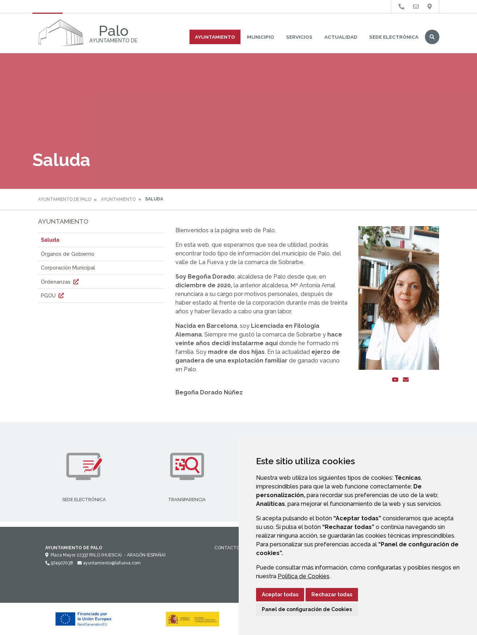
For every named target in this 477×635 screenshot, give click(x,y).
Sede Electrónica (393, 37)
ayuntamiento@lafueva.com (109, 563)
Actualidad (340, 37)
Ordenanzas (60, 282)
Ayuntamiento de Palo (64, 199)
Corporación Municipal (68, 267)
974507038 (59, 563)
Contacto (227, 547)
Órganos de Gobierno (67, 254)
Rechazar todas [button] (331, 594)
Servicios (299, 37)
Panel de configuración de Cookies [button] (307, 609)
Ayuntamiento (215, 37)
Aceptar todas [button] (280, 594)
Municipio (260, 37)
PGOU (53, 295)
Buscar (432, 37)
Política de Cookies (303, 576)
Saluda (50, 240)
